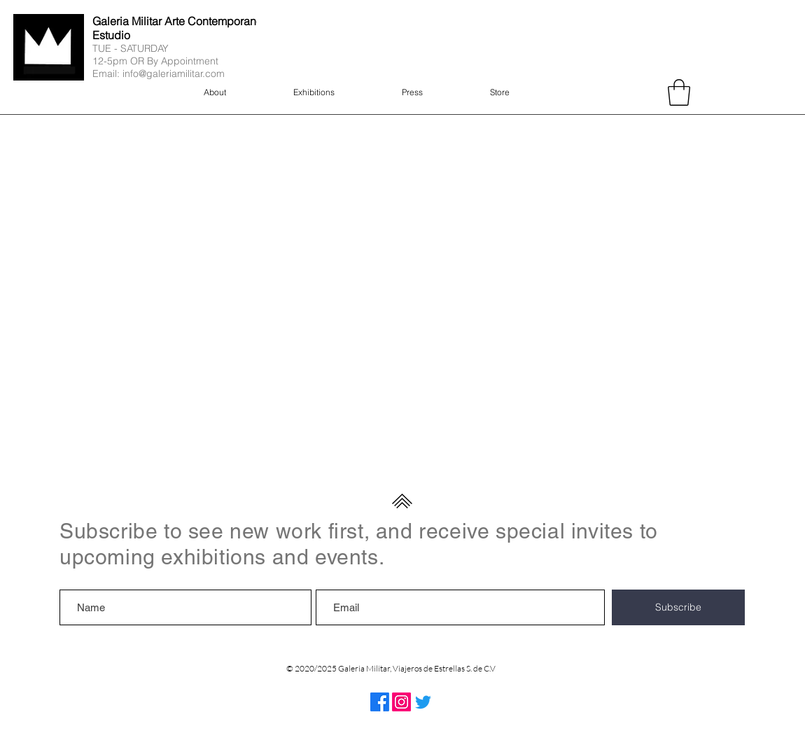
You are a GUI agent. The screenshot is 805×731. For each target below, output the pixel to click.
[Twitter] (423, 701)
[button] (679, 92)
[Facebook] (379, 701)
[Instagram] (401, 701)
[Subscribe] (678, 607)
